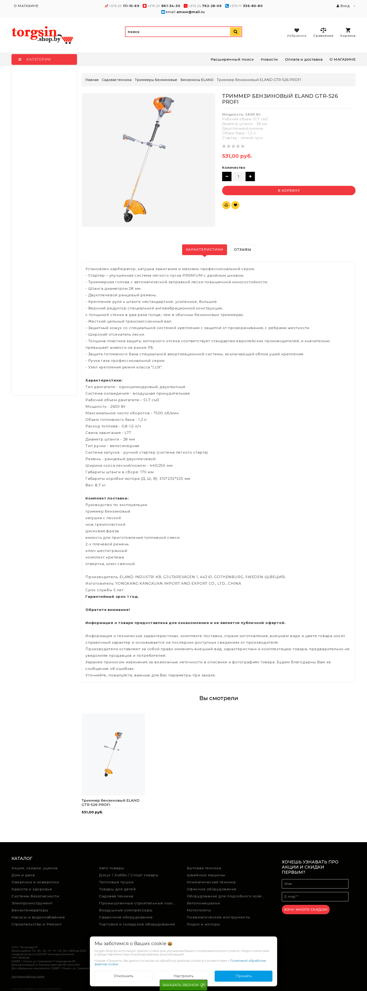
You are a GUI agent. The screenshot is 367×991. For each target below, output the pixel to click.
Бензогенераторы (29, 910)
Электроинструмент (32, 903)
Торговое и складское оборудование (137, 924)
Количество (233, 167)
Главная (92, 80)
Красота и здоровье (31, 889)
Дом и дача (23, 875)
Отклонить (123, 976)
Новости (269, 59)
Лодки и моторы (203, 924)
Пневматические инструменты (218, 917)
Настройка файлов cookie (27, 976)
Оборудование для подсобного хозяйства (227, 896)
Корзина (348, 32)
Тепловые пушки (116, 882)
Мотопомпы (199, 910)
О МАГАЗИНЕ (343, 59)
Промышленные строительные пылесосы (139, 903)
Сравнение (323, 32)
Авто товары (111, 868)
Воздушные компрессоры (126, 910)
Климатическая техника (211, 882)
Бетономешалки (203, 903)
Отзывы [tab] (242, 249)
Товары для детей (117, 889)
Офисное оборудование (212, 889)
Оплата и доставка (304, 59)
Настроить (183, 976)
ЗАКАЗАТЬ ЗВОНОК (180, 985)
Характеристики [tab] (204, 249)
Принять (244, 976)
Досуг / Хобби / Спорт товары (128, 875)
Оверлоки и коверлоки (35, 882)
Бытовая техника (204, 868)
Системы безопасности (35, 896)
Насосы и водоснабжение (38, 917)
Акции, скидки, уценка (34, 868)
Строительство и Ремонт (36, 924)
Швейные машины (206, 875)
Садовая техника (116, 896)
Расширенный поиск (232, 59)
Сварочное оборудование (126, 917)
